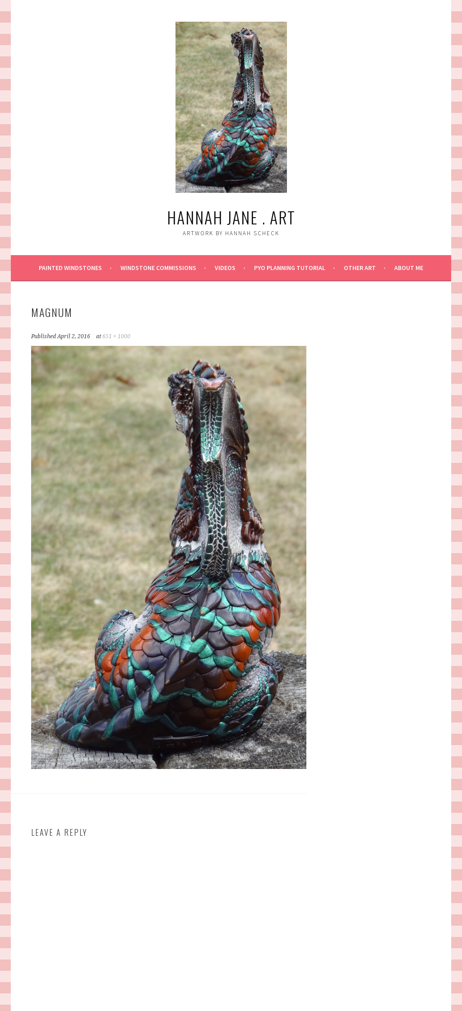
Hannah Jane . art (231, 217)
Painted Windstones (70, 268)
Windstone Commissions (158, 268)
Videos (225, 268)
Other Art (360, 268)
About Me (408, 268)
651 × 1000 (116, 336)
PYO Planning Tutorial (289, 268)
